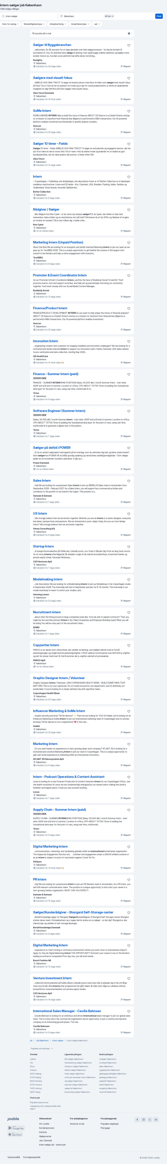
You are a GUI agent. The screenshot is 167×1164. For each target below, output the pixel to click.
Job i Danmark (45, 1140)
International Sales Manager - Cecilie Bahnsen (67, 1011)
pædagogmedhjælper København (112, 1074)
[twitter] (149, 1119)
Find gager (105, 1128)
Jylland (33, 1059)
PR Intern (39, 879)
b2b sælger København (74, 1059)
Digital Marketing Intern (50, 846)
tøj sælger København (74, 1081)
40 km (109, 16)
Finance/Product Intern (50, 308)
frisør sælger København (75, 1074)
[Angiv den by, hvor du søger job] (87, 16)
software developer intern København (80, 1077)
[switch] (130, 33)
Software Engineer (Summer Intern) (59, 411)
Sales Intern (42, 480)
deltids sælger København (75, 1070)
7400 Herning (36, 1088)
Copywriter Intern (46, 645)
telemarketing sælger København (78, 1063)
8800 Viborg (35, 1092)
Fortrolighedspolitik (31, 1157)
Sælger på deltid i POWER (51, 448)
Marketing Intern (45, 744)
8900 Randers (36, 1081)
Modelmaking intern (47, 579)
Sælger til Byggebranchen (52, 45)
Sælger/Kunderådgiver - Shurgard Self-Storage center (73, 912)
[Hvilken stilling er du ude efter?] (28, 16)
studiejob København (108, 1063)
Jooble (156, 1157)
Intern (37, 176)
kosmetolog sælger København (77, 1092)
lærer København (106, 1066)
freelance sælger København (76, 1066)
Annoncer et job (77, 1123)
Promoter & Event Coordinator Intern (60, 275)
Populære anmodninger (42, 1048)
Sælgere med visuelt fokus (52, 78)
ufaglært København (107, 1059)
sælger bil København (73, 1088)
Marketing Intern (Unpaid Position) (58, 242)
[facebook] (137, 1119)
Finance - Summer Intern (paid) (55, 374)
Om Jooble (44, 1123)
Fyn (31, 1063)
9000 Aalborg (35, 1074)
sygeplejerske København (109, 1070)
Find (159, 16)
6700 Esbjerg (35, 1077)
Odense (33, 1070)
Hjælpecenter (45, 1136)
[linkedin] (156, 1119)
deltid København (106, 1085)
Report (125, 66)
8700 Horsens (36, 1085)
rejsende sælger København (76, 1085)
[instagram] (143, 1119)
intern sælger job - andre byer (52, 1144)
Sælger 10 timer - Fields (50, 143)
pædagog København (108, 1077)
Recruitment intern (47, 612)
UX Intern (40, 513)
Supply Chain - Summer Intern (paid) (59, 810)
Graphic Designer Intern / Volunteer (59, 678)
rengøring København (108, 1088)
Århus (32, 1066)
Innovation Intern (45, 341)
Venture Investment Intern (52, 978)
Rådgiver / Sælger (46, 209)
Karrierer (43, 1132)
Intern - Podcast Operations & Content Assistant (69, 777)
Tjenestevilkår (13, 1157)
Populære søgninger (110, 1123)
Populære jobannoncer (39, 1102)
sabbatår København (107, 1081)
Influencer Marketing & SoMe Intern (59, 711)
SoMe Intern (42, 111)
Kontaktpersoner (46, 1128)
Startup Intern (43, 546)
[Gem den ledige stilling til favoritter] (129, 45)
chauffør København (107, 1092)
